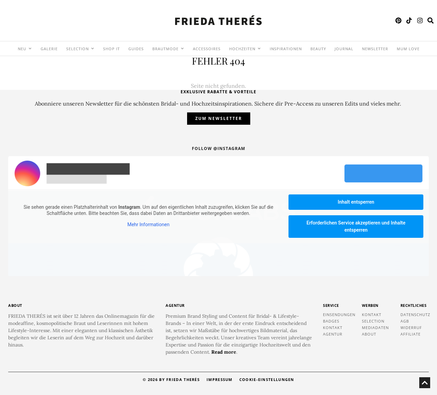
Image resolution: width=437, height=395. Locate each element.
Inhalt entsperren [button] (356, 202)
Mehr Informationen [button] (148, 225)
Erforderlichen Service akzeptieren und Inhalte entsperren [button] (356, 226)
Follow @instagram (218, 148)
